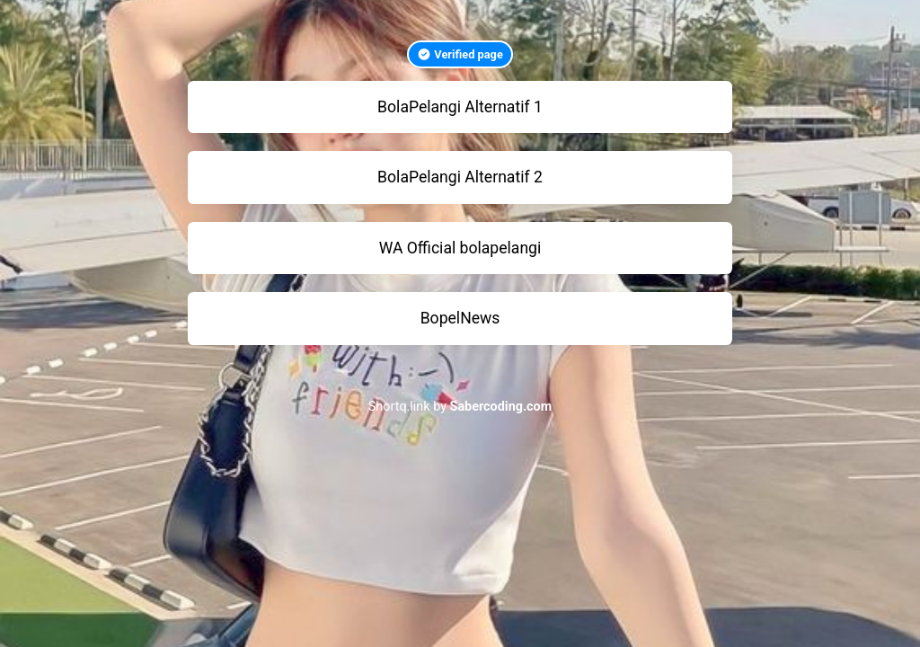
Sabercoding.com (501, 406)
